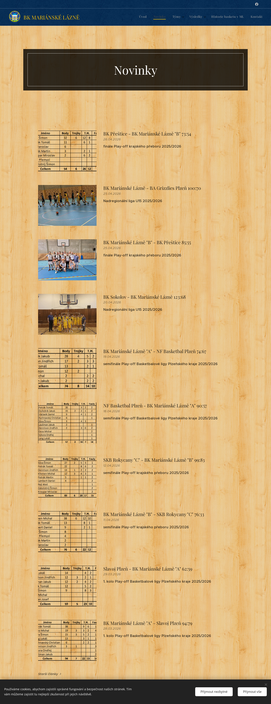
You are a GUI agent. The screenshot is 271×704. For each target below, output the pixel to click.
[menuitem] (225, 17)
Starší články (48, 674)
